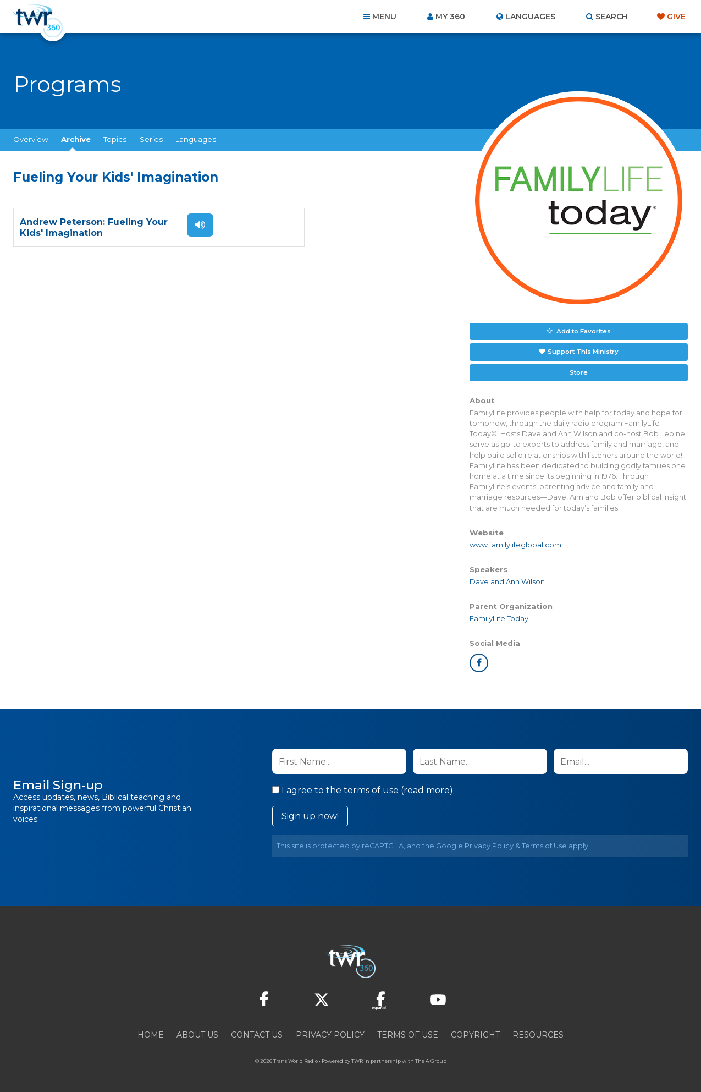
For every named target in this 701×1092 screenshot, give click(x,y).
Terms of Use (544, 843)
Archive (76, 139)
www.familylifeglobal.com (515, 543)
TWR (357, 1059)
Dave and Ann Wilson (507, 579)
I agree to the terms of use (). (363, 788)
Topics (114, 139)
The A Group (430, 1059)
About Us (197, 1033)
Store (579, 370)
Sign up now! (310, 814)
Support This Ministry (582, 350)
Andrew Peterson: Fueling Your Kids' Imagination (94, 227)
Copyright (475, 1033)
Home (150, 1033)
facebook (479, 660)
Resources (538, 1033)
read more (427, 788)
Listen (193, 225)
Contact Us (257, 1033)
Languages (195, 139)
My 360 (450, 16)
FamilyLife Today (499, 616)
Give (676, 16)
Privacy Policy (489, 843)
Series (151, 139)
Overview (30, 139)
